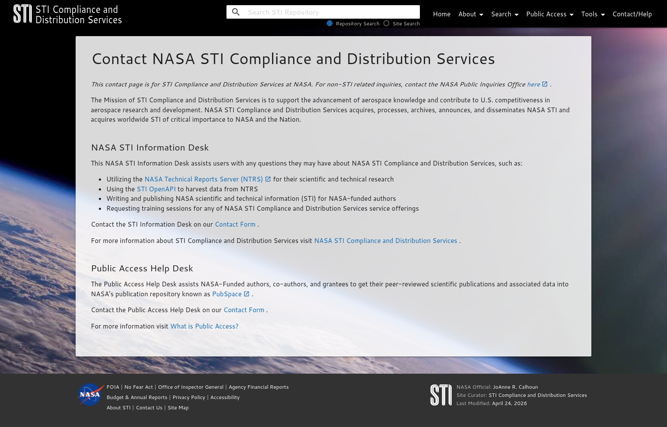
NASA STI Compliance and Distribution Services (386, 240)
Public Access (551, 14)
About (472, 14)
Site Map (178, 407)
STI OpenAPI (157, 189)
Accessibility (224, 397)
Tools (594, 14)
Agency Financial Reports (259, 386)
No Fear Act (138, 386)
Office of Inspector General (190, 386)
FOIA (113, 386)
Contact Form (235, 224)
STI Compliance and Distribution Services (537, 395)
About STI (119, 407)
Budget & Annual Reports (137, 397)
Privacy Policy (188, 397)
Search (506, 14)
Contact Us (149, 407)
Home (441, 13)
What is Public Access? (204, 326)
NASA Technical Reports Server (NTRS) (208, 179)
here (538, 84)
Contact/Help (632, 13)
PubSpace (231, 293)
